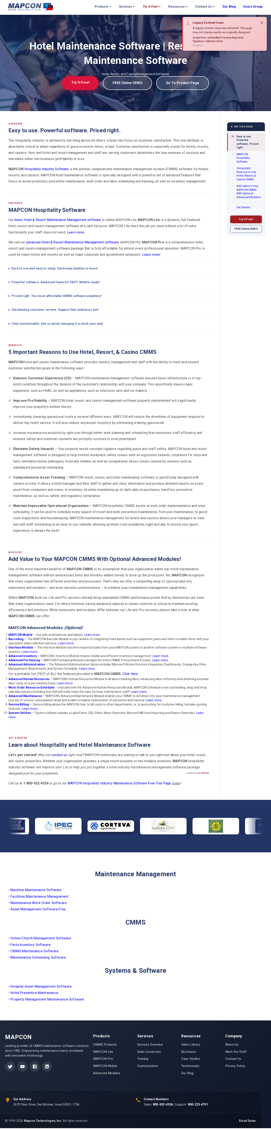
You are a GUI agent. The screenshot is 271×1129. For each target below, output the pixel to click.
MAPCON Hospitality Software (241, 158)
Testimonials (190, 1067)
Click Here (130, 675)
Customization (147, 1067)
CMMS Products (105, 1045)
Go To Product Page (186, 83)
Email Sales (247, 1121)
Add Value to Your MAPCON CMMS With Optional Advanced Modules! (246, 192)
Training (142, 1059)
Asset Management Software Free (38, 910)
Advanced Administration (26, 665)
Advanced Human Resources (29, 680)
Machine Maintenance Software (35, 891)
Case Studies (190, 1059)
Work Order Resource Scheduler (31, 688)
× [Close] (262, 23)
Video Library (190, 1045)
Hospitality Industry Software (46, 170)
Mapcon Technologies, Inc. (43, 1121)
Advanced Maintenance (25, 696)
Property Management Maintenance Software (47, 1000)
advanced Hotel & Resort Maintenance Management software (72, 243)
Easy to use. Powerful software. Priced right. (245, 142)
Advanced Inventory (22, 656)
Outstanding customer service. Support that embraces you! (55, 310)
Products (103, 6)
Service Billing (18, 705)
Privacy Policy (235, 1067)
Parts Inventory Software (30, 945)
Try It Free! (76, 83)
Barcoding (16, 639)
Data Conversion (149, 1052)
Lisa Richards (203, 774)
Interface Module (20, 648)
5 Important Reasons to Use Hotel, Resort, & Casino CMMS (244, 174)
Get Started (241, 208)
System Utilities (19, 713)
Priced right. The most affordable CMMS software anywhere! (57, 296)
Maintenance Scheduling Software (38, 958)
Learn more (75, 233)
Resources (178, 6)
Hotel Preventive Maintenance (34, 993)
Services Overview (150, 1045)
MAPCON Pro (103, 1059)
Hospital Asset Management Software (41, 987)
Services (127, 6)
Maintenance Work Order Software (38, 903)
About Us (231, 1045)
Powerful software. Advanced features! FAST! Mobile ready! (56, 283)
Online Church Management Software (40, 939)
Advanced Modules (106, 1074)
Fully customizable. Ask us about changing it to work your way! (57, 324)
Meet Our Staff (236, 1052)
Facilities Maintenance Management (39, 897)
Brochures (188, 1052)
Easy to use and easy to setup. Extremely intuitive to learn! (55, 269)
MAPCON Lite (103, 1052)
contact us (59, 756)
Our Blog (187, 1074)
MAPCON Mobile (20, 635)
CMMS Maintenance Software (34, 952)
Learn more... (93, 635)
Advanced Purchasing (24, 661)
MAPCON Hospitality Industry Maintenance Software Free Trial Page (119, 784)
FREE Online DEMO (127, 83)
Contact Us (205, 6)
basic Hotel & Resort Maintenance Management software (58, 221)
